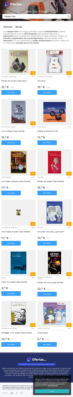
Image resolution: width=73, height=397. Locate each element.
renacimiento (6, 177)
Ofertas (7, 26)
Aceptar (52, 391)
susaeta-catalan (43, 328)
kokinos (40, 227)
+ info (33, 76)
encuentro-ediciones (9, 328)
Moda (18, 26)
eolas (3, 278)
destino (40, 177)
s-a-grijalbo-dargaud (9, 227)
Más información (53, 386)
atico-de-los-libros (8, 127)
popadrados (41, 127)
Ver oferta (11, 92)
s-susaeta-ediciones (8, 76)
